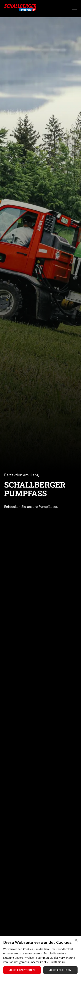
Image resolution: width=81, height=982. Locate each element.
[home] (20, 7)
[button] (74, 6)
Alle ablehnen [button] (60, 970)
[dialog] (40, 959)
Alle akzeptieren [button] (22, 970)
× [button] (76, 940)
